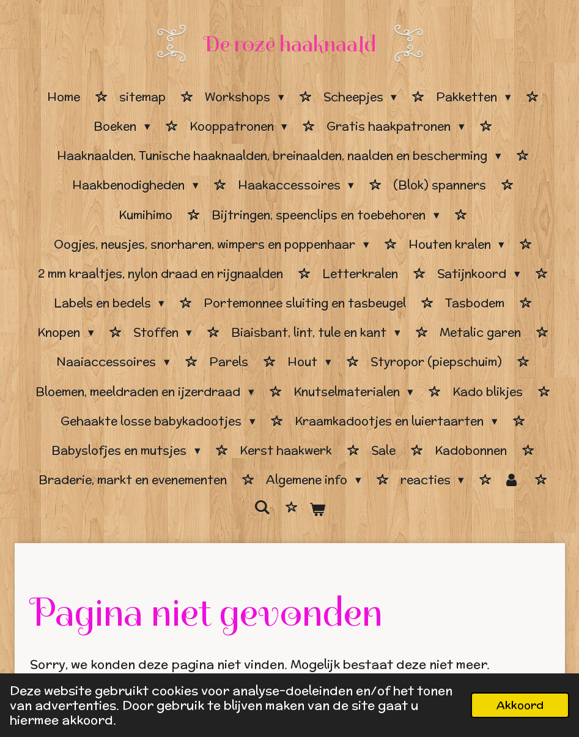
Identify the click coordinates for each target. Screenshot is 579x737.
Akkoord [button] (520, 705)
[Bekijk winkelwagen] (317, 509)
